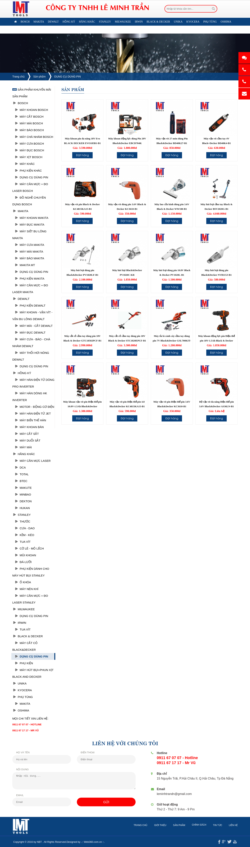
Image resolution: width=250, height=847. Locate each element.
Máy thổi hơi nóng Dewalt (30, 356)
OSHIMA (21, 710)
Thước (22, 521)
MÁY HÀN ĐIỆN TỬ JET (33, 413)
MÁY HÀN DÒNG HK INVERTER (29, 397)
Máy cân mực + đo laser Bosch (30, 187)
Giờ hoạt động (168, 804)
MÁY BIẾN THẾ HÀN (30, 420)
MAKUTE (23, 487)
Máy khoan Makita (31, 217)
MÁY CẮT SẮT (27, 433)
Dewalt (21, 298)
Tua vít (23, 541)
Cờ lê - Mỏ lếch (29, 548)
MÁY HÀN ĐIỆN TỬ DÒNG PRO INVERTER (33, 383)
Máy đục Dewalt (30, 332)
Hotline (163, 753)
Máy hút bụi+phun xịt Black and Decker (33, 673)
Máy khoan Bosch (31, 109)
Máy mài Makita (29, 251)
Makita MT (25, 265)
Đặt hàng (82, 155)
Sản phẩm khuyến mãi (31, 89)
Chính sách (202, 824)
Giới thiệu (164, 825)
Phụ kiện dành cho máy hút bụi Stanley (30, 572)
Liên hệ (34, 29)
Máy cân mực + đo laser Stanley (30, 599)
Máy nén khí (26, 589)
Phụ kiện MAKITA (29, 278)
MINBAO (23, 494)
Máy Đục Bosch (29, 150)
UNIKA (20, 683)
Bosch (20, 103)
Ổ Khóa (23, 582)
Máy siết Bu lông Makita (29, 235)
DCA (20, 467)
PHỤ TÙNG (23, 697)
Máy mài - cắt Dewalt (34, 325)
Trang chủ (18, 76)
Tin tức (221, 825)
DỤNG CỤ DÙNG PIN (67, 76)
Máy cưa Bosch (29, 143)
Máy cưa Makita (29, 244)
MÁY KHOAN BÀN (29, 427)
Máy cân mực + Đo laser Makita (30, 289)
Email (16, 795)
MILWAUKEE (24, 609)
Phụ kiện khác (28, 170)
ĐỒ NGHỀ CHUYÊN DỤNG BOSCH (29, 201)
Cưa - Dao (25, 528)
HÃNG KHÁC (24, 454)
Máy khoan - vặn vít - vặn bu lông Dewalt (32, 316)
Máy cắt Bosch (29, 116)
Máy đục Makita (29, 224)
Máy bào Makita (29, 258)
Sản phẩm (39, 76)
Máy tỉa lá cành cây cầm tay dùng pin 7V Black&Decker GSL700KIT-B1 (172, 341)
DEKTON (23, 501)
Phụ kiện (24, 663)
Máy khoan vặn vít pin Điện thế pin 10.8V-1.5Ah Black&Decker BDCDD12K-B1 (82, 406)
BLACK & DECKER (28, 636)
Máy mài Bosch (29, 123)
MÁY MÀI (23, 447)
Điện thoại (84, 752)
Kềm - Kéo (24, 535)
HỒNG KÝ (22, 373)
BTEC (21, 481)
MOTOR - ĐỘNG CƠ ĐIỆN (34, 406)
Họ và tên (19, 752)
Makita (20, 211)
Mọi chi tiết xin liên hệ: (30, 718)
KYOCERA (22, 690)
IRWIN (19, 622)
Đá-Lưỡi (23, 562)
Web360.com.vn (89, 841)
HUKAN (22, 508)
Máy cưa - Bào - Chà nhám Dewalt (31, 343)
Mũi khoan (25, 555)
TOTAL (22, 474)
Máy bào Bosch (29, 130)
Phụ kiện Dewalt (30, 305)
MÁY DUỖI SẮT (27, 440)
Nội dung (19, 769)
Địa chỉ (162, 773)
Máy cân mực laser (33, 460)
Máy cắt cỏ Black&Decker (25, 646)
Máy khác (25, 163)
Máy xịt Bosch (28, 157)
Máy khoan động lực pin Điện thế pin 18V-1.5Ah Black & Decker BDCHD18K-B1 (216, 341)
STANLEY (22, 514)
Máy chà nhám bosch (34, 136)
